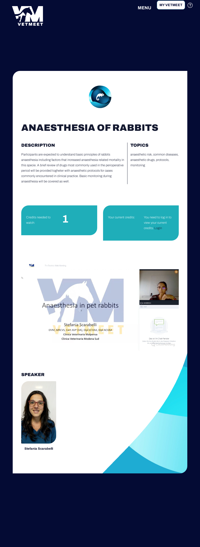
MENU (144, 7)
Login (158, 228)
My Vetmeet (170, 5)
